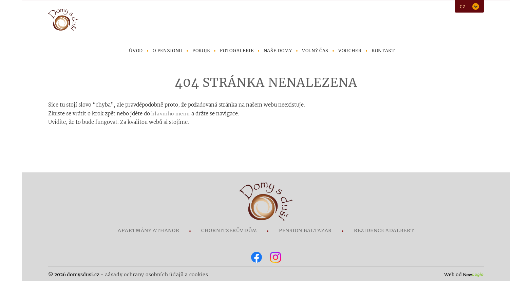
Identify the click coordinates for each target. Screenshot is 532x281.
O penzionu (168, 51)
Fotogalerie (236, 51)
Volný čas (315, 51)
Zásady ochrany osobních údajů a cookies (156, 274)
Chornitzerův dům (229, 230)
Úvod (136, 51)
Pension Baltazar (305, 230)
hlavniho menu (170, 114)
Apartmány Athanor (148, 230)
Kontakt (383, 51)
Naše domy (278, 51)
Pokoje (201, 51)
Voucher (350, 51)
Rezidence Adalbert (384, 230)
